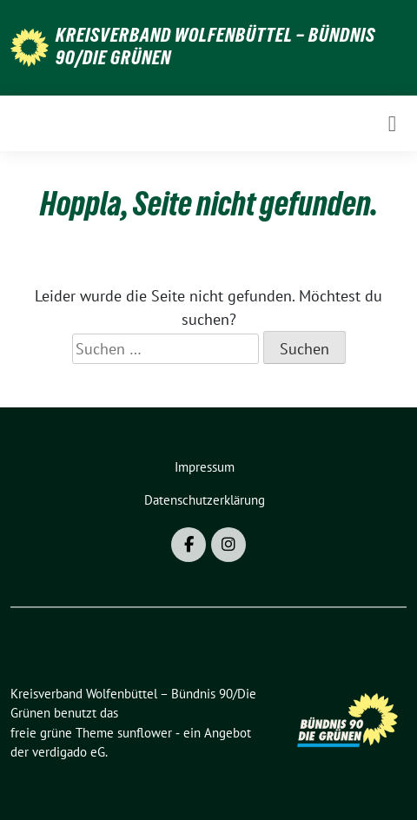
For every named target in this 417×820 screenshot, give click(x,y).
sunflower (144, 732)
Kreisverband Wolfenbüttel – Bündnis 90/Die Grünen (215, 46)
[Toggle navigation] (392, 123)
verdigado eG (68, 752)
